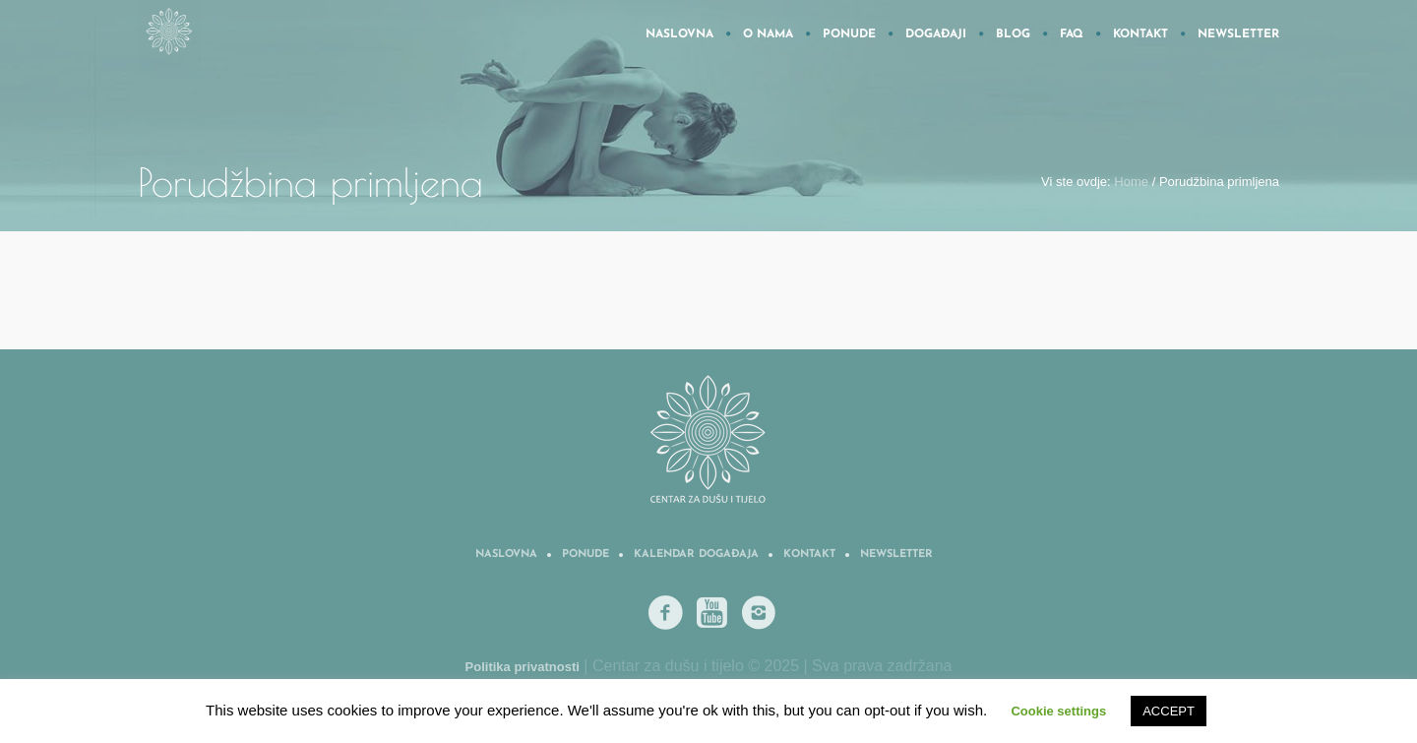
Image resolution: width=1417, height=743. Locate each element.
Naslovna (506, 554)
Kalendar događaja (696, 554)
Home (1131, 181)
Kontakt (809, 554)
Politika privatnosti (522, 666)
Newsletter (896, 554)
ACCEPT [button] (1168, 711)
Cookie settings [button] (1058, 711)
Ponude (585, 554)
